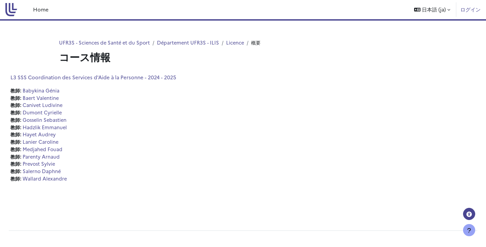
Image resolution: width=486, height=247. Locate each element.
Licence (240, 42)
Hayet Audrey (55, 136)
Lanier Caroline (56, 143)
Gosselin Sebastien (61, 121)
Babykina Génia (57, 90)
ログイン (470, 9)
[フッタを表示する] (469, 230)
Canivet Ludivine (58, 106)
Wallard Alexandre (61, 182)
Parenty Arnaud (57, 159)
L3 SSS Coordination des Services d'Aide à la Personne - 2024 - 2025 (108, 77)
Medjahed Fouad (58, 151)
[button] (432, 9)
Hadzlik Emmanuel (61, 128)
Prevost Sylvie (55, 166)
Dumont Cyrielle (58, 113)
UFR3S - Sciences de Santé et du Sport (106, 42)
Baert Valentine (57, 98)
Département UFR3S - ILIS (192, 42)
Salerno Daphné (58, 174)
